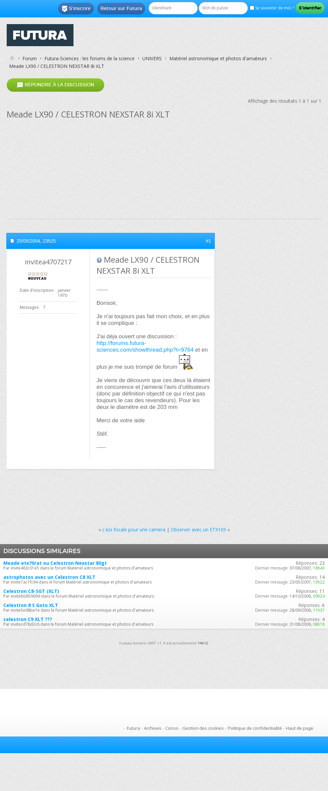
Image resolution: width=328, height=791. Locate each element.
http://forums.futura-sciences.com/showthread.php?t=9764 (145, 346)
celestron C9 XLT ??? (27, 619)
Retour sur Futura (121, 8)
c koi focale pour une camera (133, 529)
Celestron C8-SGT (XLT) (31, 591)
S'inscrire (76, 8)
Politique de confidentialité (255, 728)
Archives (152, 728)
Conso (171, 728)
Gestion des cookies (203, 728)
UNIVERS (152, 58)
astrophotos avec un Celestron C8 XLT (49, 577)
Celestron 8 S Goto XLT (30, 605)
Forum (29, 58)
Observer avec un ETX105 (198, 529)
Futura (133, 728)
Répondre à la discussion (55, 85)
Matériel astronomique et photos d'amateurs (218, 58)
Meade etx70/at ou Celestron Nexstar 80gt (55, 563)
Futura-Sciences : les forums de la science (89, 58)
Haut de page (299, 728)
